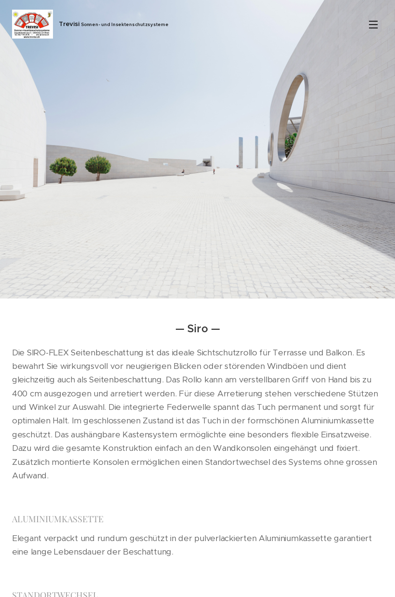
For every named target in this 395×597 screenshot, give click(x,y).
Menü (373, 24)
